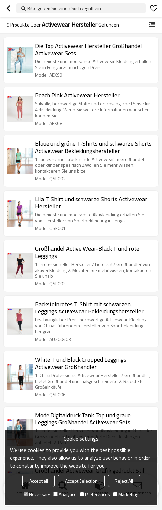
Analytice (65, 494)
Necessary (37, 494)
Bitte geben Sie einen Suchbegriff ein (64, 8)
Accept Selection (81, 480)
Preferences (95, 494)
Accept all (38, 480)
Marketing (125, 494)
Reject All (124, 480)
